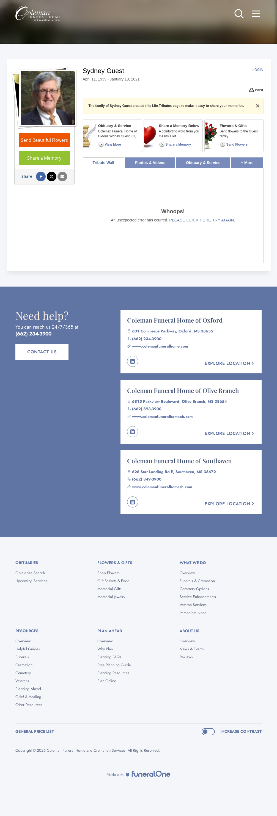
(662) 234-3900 (33, 333)
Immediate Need (193, 612)
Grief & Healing (28, 697)
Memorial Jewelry (111, 596)
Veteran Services (193, 604)
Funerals (22, 657)
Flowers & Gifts (114, 562)
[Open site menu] (256, 13)
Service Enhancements (198, 596)
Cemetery (23, 673)
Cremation (23, 665)
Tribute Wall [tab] (103, 162)
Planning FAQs (109, 657)
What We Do (193, 562)
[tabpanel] (173, 215)
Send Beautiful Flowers (44, 140)
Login (258, 70)
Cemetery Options (194, 589)
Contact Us (42, 352)
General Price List (34, 731)
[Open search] (239, 13)
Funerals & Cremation (197, 581)
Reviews (186, 657)
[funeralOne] (151, 774)
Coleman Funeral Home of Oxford (175, 320)
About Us (189, 631)
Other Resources (28, 704)
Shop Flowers (108, 573)
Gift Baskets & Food (113, 581)
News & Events (192, 649)
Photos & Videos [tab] (150, 162)
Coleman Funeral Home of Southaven (179, 461)
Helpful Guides (27, 649)
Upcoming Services (31, 581)
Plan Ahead (109, 631)
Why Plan (105, 649)
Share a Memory (44, 158)
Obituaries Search (30, 573)
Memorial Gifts (109, 589)
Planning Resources (113, 673)
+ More (252, 161)
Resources (27, 631)
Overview (187, 573)
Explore (230, 363)
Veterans (22, 681)
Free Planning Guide (114, 665)
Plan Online (106, 681)
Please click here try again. (202, 220)
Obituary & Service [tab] (203, 162)
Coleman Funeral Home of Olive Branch (183, 390)
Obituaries (26, 562)
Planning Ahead (28, 689)
